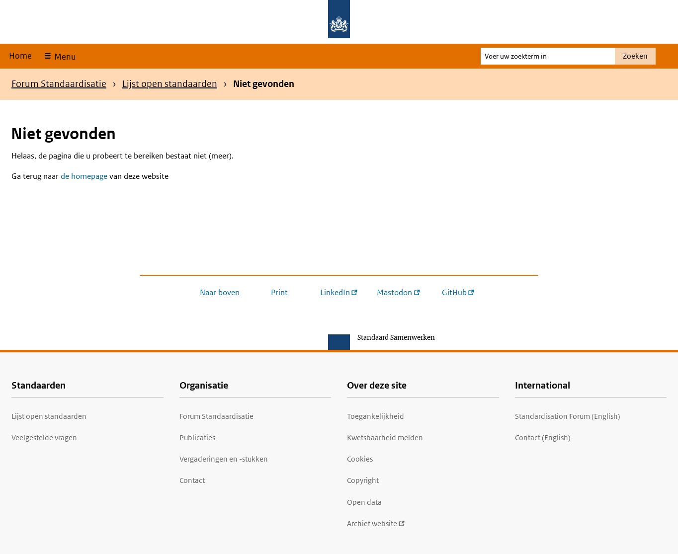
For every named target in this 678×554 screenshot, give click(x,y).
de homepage (84, 176)
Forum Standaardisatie (58, 83)
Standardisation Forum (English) (567, 416)
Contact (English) (543, 437)
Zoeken (635, 56)
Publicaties (197, 437)
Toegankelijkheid (375, 416)
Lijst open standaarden (169, 83)
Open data (364, 502)
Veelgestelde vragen (44, 437)
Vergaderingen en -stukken (223, 459)
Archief (376, 523)
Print (279, 292)
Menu (64, 56)
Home (20, 55)
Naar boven (220, 292)
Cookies (360, 459)
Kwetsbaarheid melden (385, 437)
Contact (192, 480)
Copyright (363, 480)
